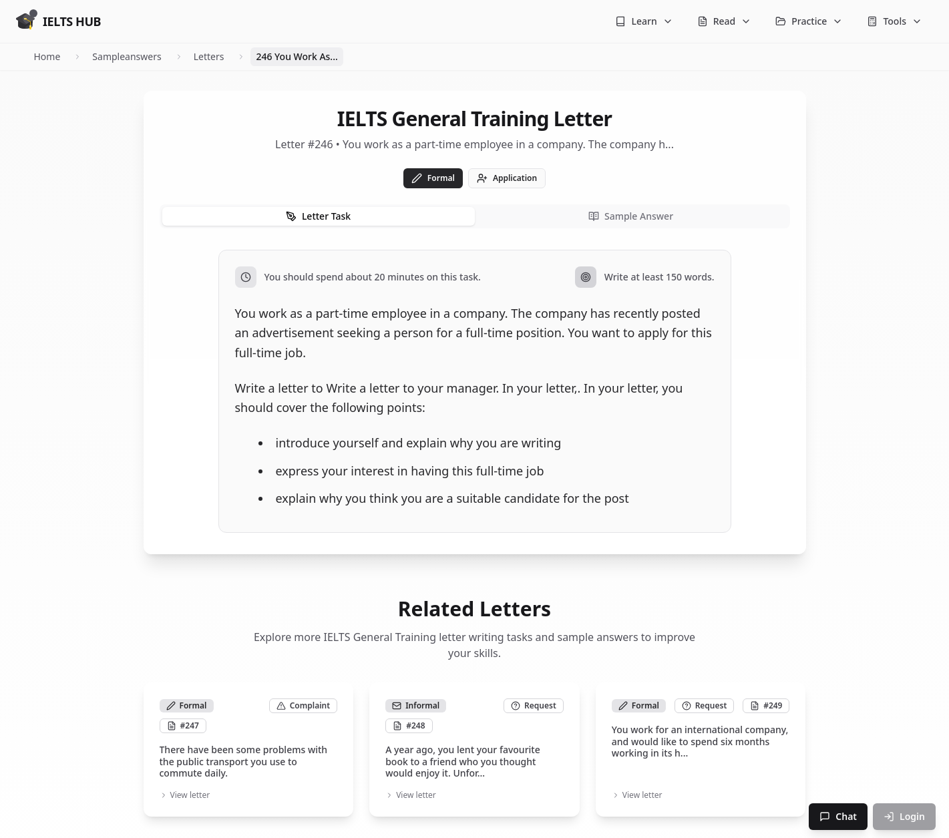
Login (904, 816)
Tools (894, 21)
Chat (838, 816)
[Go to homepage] (58, 21)
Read (724, 21)
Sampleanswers (126, 56)
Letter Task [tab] (318, 216)
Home (47, 56)
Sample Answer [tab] (630, 216)
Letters (209, 56)
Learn (644, 21)
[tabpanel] (475, 391)
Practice (809, 21)
